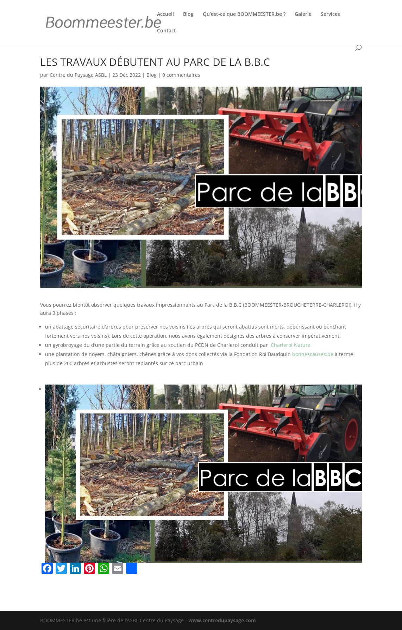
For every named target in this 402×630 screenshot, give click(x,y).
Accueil (165, 14)
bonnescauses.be (312, 354)
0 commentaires (181, 74)
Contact (166, 31)
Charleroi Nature (290, 345)
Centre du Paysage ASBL (78, 74)
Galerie (303, 14)
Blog (188, 14)
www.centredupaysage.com (222, 620)
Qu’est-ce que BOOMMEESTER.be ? (244, 14)
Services (330, 14)
